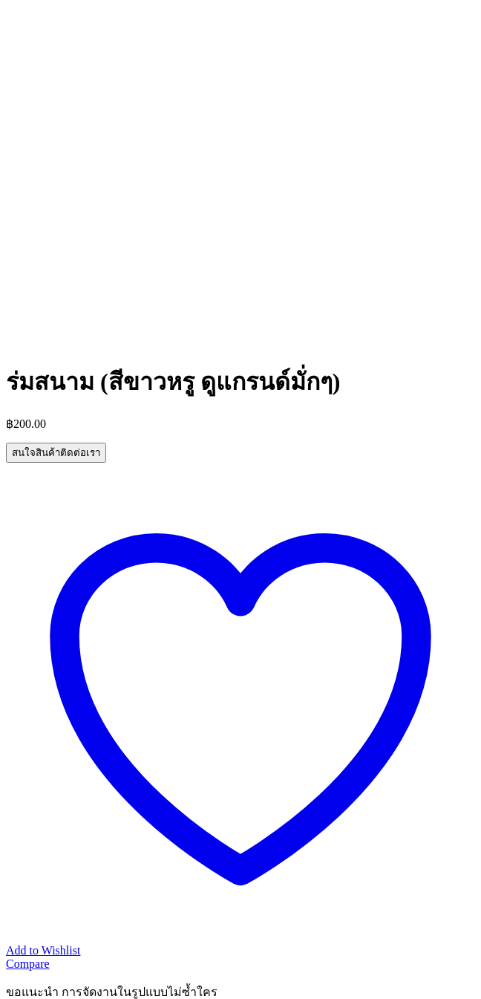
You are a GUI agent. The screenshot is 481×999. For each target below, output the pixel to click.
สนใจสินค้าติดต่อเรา (56, 452)
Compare (28, 963)
